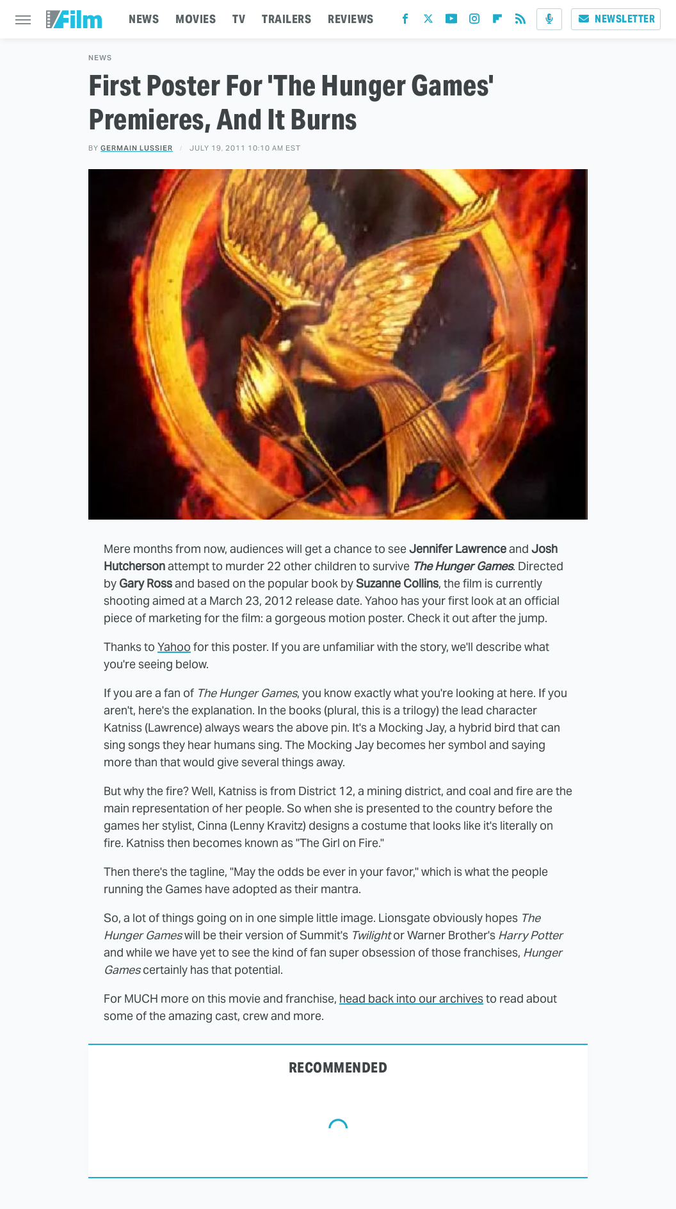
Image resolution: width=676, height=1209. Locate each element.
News (100, 58)
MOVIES (195, 19)
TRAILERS (286, 19)
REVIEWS (351, 19)
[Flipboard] (497, 21)
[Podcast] (549, 19)
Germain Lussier (137, 148)
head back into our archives (411, 998)
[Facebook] (405, 21)
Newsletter (616, 19)
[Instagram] (474, 21)
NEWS (144, 19)
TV (238, 19)
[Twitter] (428, 21)
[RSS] (520, 21)
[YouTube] (451, 21)
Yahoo (174, 646)
